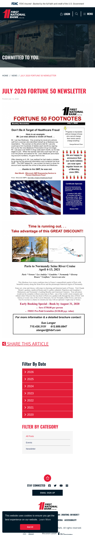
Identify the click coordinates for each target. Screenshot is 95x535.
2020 (29, 414)
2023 (29, 393)
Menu (88, 14)
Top (47, 477)
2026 (29, 372)
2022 (29, 400)
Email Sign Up (47, 492)
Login (65, 14)
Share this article (25, 343)
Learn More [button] (45, 519)
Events (29, 442)
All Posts (30, 436)
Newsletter (30, 449)
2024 (29, 386)
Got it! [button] (30, 527)
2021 (29, 407)
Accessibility (70, 520)
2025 (29, 379)
